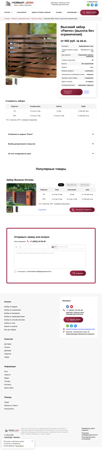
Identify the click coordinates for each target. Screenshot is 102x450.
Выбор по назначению (12, 313)
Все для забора (10, 332)
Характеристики (71, 185)
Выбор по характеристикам (20, 18)
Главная (7, 18)
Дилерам (7, 353)
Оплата (7, 350)
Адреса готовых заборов (41, 12)
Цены (61, 185)
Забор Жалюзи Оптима (19, 179)
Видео (6, 381)
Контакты (7, 387)
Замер (6, 360)
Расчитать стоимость (83, 210)
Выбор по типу (9, 326)
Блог (6, 374)
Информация (72, 12)
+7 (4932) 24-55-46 (92, 2)
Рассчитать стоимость (68, 92)
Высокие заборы (37, 18)
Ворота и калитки (10, 329)
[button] (7, 171)
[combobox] (54, 247)
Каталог (7, 12)
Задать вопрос (86, 92)
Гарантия (7, 357)
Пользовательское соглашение (88, 441)
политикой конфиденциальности (39, 274)
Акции (6, 405)
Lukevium (85, 433)
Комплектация (84, 185)
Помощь (8, 400)
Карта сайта (8, 391)
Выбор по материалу (12, 316)
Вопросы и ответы (11, 408)
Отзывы (59, 12)
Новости (7, 378)
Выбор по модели (10, 310)
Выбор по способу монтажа (14, 323)
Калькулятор (21, 12)
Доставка (7, 347)
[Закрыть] (32, 441)
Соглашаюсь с (34, 274)
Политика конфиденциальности (90, 437)
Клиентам (8, 342)
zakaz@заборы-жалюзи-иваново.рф (80, 332)
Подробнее (19, 446)
